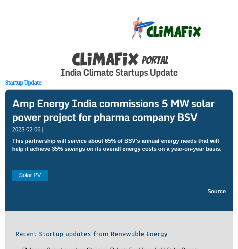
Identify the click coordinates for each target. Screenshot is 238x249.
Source (217, 191)
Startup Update (23, 82)
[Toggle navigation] (228, 20)
